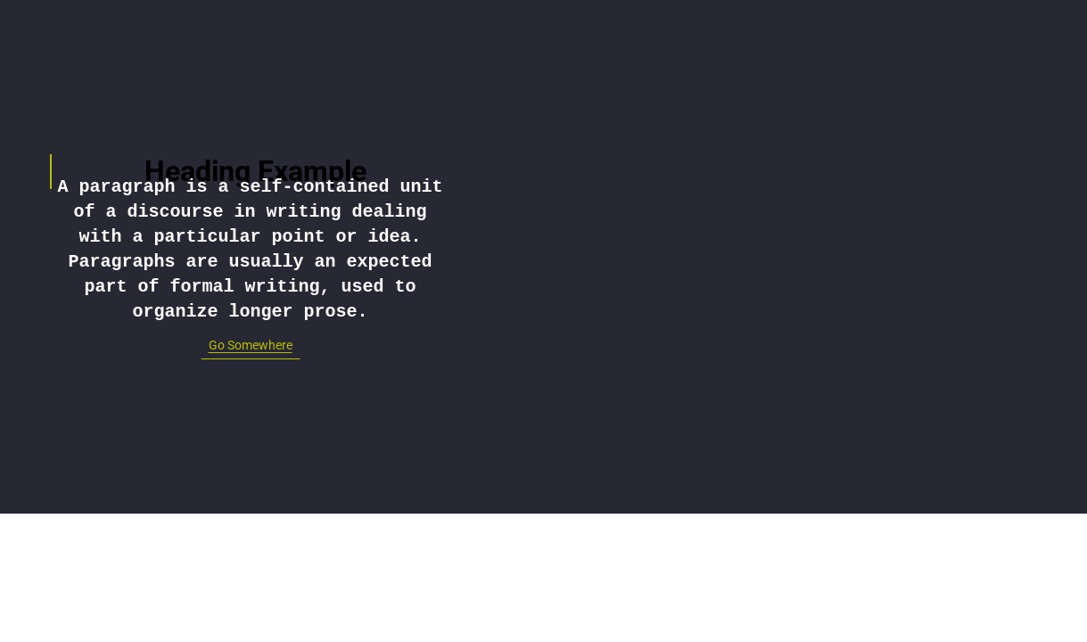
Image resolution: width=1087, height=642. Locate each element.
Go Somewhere (250, 345)
